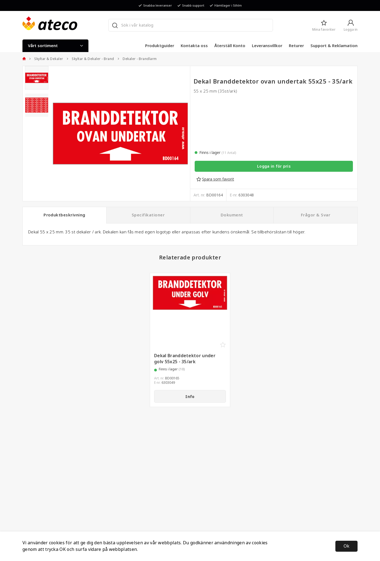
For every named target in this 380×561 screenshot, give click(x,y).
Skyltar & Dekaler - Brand (90, 58)
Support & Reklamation (334, 46)
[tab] (36, 77)
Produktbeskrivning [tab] (64, 215)
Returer (296, 46)
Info (189, 396)
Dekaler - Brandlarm (137, 58)
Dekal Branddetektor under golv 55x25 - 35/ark (184, 359)
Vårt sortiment (55, 46)
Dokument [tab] (232, 215)
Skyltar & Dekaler (46, 58)
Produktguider (159, 46)
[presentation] (36, 78)
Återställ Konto (229, 46)
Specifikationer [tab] (148, 215)
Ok (346, 546)
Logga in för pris (273, 166)
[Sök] (114, 25)
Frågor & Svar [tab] (315, 215)
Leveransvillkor (267, 46)
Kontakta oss (194, 46)
